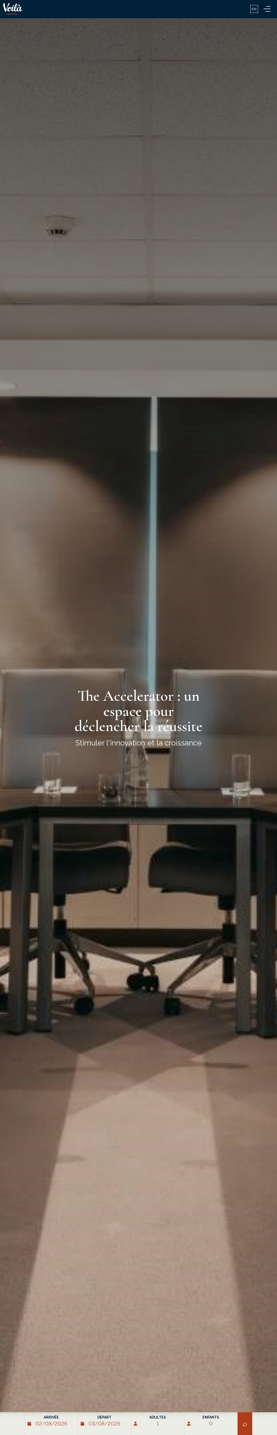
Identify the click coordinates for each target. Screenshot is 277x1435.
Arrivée (51, 1417)
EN (254, 9)
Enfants (210, 1417)
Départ (104, 1417)
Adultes (157, 1417)
